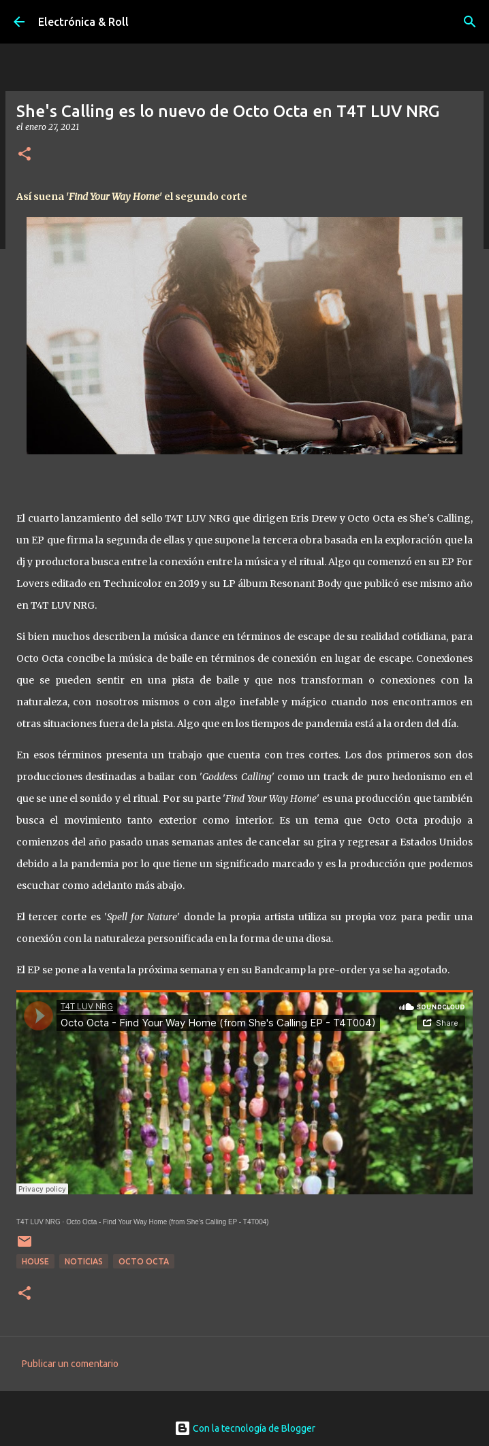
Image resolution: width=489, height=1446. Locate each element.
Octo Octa (144, 1261)
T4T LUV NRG (38, 1222)
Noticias (84, 1261)
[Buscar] (470, 21)
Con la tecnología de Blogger (244, 1428)
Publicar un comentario (70, 1363)
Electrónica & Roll (83, 22)
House (35, 1261)
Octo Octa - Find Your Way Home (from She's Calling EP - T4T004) (167, 1222)
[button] (24, 155)
